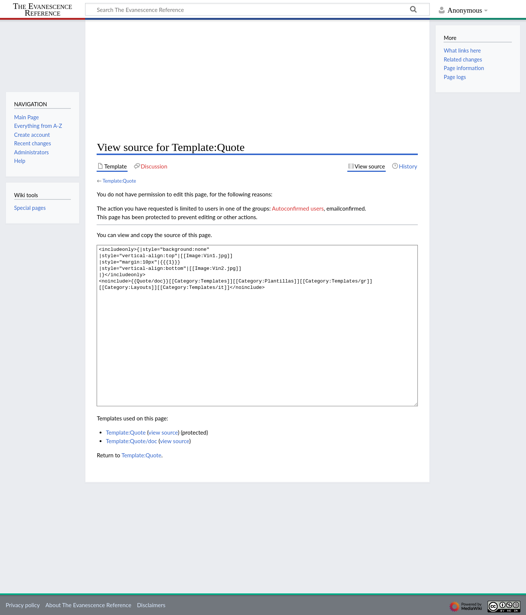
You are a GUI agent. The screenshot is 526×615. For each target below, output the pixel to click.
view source (163, 432)
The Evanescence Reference (42, 10)
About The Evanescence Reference (88, 605)
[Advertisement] (257, 80)
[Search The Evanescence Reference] (257, 9)
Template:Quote (119, 181)
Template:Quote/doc (131, 441)
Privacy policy (23, 605)
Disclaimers (151, 605)
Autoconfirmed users (298, 208)
